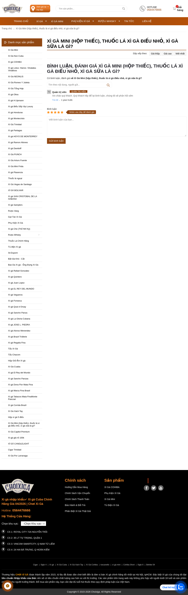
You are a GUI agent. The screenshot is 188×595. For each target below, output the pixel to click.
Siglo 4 (44, 565)
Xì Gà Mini (57, 21)
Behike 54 (150, 565)
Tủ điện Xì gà (111, 505)
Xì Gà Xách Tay (76, 565)
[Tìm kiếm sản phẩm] (91, 9)
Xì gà (51, 565)
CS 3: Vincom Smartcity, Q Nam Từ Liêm (31, 544)
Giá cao (167, 53)
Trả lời (55, 100)
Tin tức (129, 21)
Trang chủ (21, 21)
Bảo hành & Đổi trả (75, 505)
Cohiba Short (129, 565)
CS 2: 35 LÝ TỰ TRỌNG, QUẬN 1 (24, 538)
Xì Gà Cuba (62, 565)
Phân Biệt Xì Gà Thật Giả (78, 511)
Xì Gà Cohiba (92, 565)
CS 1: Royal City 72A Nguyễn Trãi (27, 532)
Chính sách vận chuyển (77, 493)
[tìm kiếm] (123, 9)
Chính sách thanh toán (77, 499)
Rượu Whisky (109, 21)
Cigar (35, 565)
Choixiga (154, 480)
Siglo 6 (140, 565)
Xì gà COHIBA (111, 487)
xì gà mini (116, 565)
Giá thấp (155, 53)
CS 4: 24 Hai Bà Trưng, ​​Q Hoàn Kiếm (28, 549)
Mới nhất (180, 53)
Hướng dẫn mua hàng (76, 487)
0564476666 (21, 510)
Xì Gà (41, 21)
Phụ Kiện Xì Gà (82, 21)
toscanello (104, 565)
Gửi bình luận (56, 140)
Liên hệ (147, 21)
